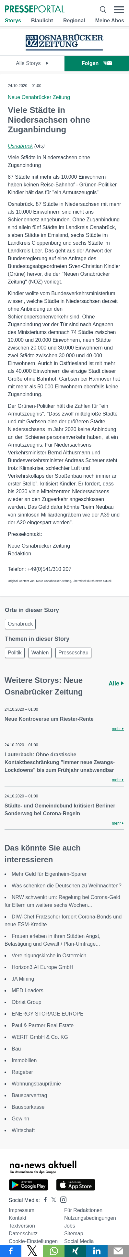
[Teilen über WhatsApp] (53, 1251)
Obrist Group (26, 1002)
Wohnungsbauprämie (36, 1083)
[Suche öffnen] (103, 9)
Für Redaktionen (83, 1210)
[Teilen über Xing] (75, 1251)
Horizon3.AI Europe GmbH (42, 967)
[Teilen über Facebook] (10, 1251)
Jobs (69, 1226)
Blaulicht (42, 20)
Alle (116, 683)
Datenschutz (23, 1233)
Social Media (79, 1241)
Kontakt (17, 1218)
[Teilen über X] (32, 1251)
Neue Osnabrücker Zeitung (39, 97)
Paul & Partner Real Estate (43, 1025)
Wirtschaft (23, 1130)
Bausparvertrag (29, 1095)
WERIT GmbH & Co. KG (40, 1037)
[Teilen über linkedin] (96, 1251)
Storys (13, 20)
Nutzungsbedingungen (90, 1218)
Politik (15, 652)
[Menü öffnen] (118, 9)
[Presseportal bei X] (51, 1200)
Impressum (21, 1210)
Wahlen (40, 652)
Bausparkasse (28, 1107)
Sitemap (73, 1233)
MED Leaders (27, 990)
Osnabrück (20, 146)
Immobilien (24, 1060)
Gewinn (20, 1118)
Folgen (97, 63)
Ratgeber (22, 1072)
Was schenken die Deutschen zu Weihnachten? (67, 885)
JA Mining (23, 979)
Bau (16, 1048)
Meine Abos (109, 20)
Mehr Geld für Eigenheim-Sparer (49, 874)
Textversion (22, 1226)
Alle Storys (32, 63)
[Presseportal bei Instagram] (61, 1199)
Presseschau (73, 652)
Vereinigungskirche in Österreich (49, 955)
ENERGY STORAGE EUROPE (48, 1014)
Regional (74, 20)
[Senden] (118, 1251)
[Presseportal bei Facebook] (43, 1200)
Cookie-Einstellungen (33, 1241)
